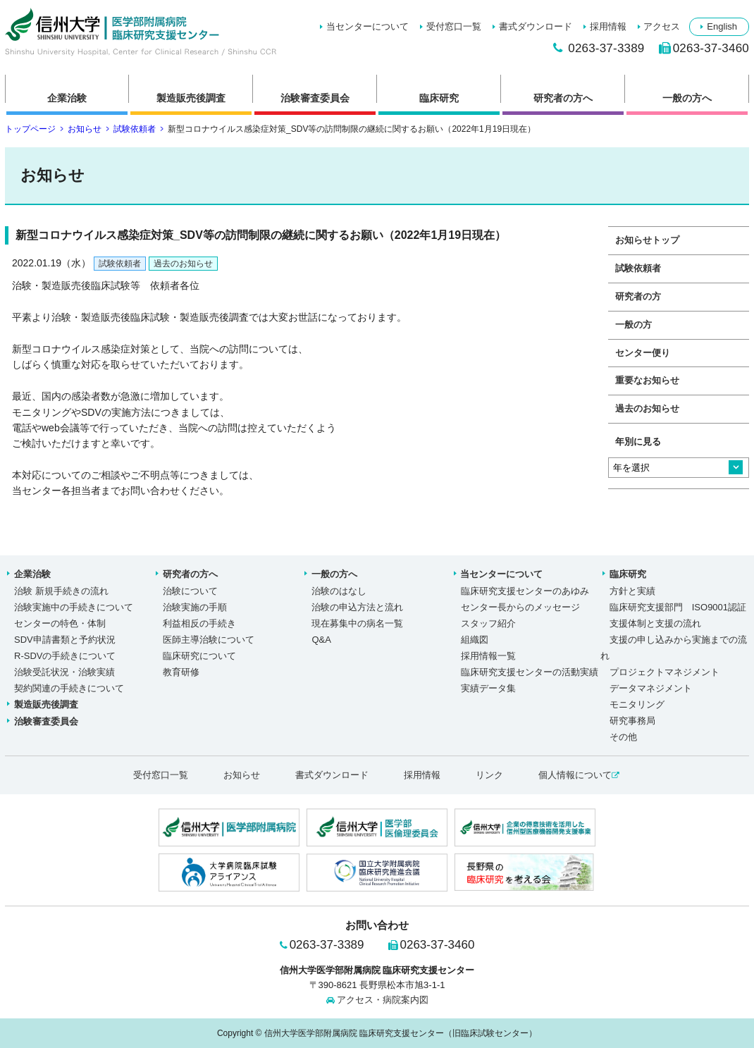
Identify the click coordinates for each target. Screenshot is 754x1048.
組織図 (474, 639)
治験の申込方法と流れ (357, 607)
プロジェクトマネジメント (664, 672)
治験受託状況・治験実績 (64, 672)
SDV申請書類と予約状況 (65, 639)
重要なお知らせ (647, 381)
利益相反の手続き (199, 623)
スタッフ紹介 (488, 623)
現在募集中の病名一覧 (357, 623)
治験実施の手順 (195, 607)
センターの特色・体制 (60, 623)
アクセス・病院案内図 (382, 999)
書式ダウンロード (535, 26)
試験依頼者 (134, 129)
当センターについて (367, 26)
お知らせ (84, 129)
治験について (190, 591)
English (722, 26)
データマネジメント (651, 688)
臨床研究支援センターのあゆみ (525, 591)
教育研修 (181, 672)
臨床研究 (439, 98)
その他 (623, 737)
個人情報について (578, 775)
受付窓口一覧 (453, 26)
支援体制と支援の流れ (655, 623)
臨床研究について (199, 656)
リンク (489, 775)
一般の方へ (687, 98)
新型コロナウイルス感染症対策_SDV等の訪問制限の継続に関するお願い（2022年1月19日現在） (140, 31)
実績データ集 (488, 688)
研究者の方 (638, 297)
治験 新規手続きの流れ (61, 591)
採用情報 (608, 26)
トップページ (30, 129)
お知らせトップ (647, 240)
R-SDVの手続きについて (65, 656)
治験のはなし (338, 591)
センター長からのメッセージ (520, 607)
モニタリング (637, 704)
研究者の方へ (563, 98)
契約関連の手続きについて (69, 688)
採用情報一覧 (488, 656)
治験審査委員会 (315, 98)
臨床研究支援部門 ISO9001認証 (678, 607)
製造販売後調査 (190, 98)
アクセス (661, 26)
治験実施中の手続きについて (73, 607)
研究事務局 (632, 720)
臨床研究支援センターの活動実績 (529, 672)
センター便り (642, 353)
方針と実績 (632, 591)
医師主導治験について (208, 639)
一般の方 (633, 325)
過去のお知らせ (183, 264)
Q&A (320, 639)
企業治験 (67, 98)
